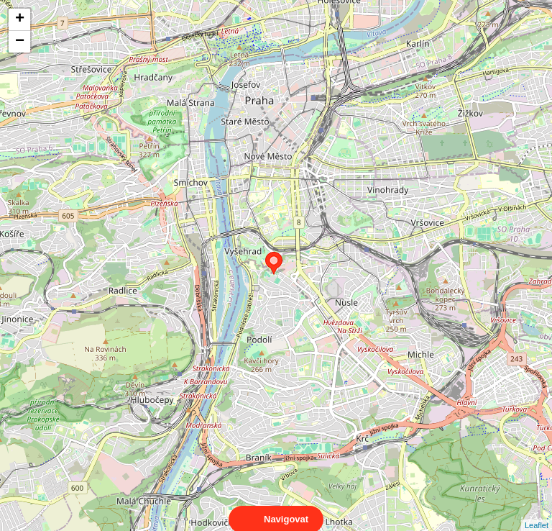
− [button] (19, 42)
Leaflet (536, 512)
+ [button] (19, 19)
